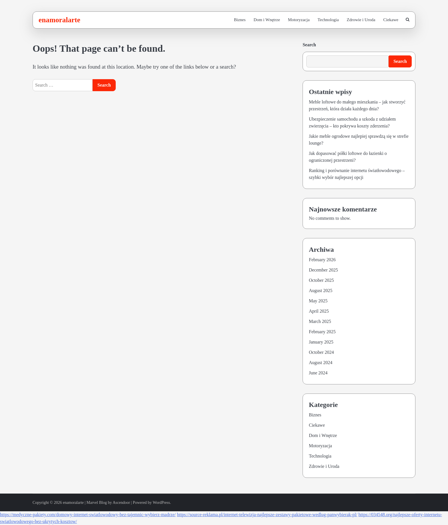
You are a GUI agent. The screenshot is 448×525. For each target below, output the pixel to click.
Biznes (240, 19)
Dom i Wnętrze (267, 19)
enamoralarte (59, 20)
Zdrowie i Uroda (361, 19)
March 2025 (320, 321)
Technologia (328, 19)
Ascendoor (121, 502)
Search (309, 44)
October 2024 (321, 352)
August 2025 (320, 290)
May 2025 (318, 300)
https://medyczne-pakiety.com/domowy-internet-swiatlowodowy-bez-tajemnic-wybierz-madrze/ (88, 514)
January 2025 (321, 342)
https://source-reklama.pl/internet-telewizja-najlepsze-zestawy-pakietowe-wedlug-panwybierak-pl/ (267, 514)
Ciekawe (390, 19)
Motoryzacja (299, 19)
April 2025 (319, 311)
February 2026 (322, 259)
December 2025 (323, 270)
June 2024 (318, 372)
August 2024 (320, 362)
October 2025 (321, 280)
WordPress (161, 502)
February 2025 (322, 331)
